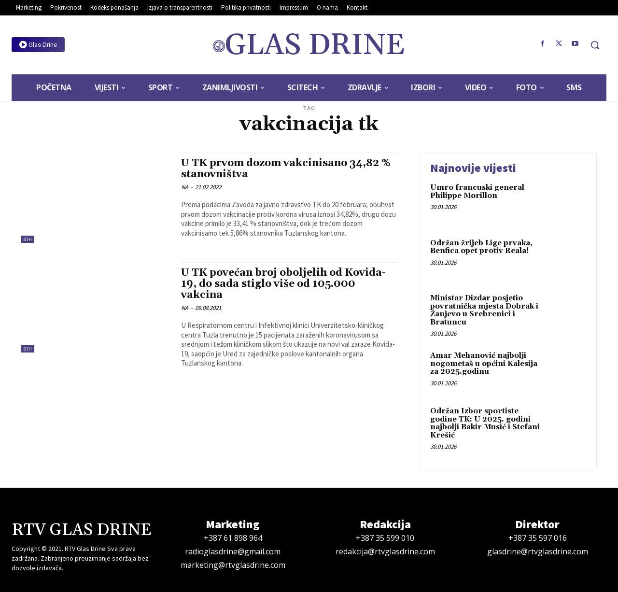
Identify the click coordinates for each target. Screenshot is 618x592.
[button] (594, 44)
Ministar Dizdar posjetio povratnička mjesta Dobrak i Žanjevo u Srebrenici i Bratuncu (484, 310)
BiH (27, 239)
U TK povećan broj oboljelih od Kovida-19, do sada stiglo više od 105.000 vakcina (283, 284)
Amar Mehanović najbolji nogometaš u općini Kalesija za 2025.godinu (483, 363)
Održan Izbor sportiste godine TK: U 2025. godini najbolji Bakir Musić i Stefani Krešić (485, 423)
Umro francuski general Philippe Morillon (477, 191)
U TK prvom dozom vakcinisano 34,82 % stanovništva (286, 169)
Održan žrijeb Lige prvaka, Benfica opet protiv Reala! (481, 247)
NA (184, 187)
